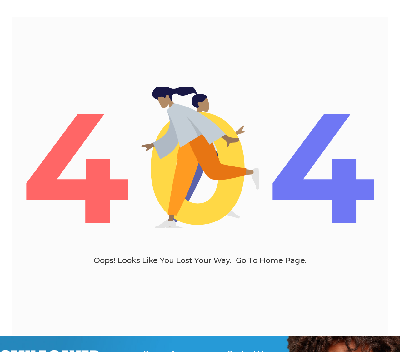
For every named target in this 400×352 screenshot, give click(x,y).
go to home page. (271, 263)
